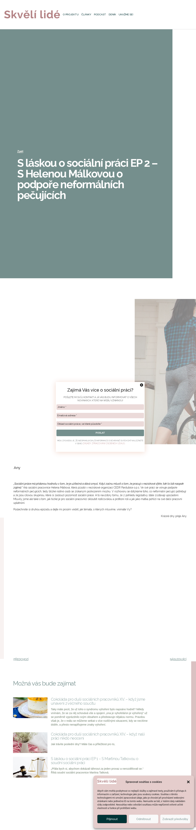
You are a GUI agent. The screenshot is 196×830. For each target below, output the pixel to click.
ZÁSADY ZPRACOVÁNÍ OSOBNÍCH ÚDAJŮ (102, 448)
